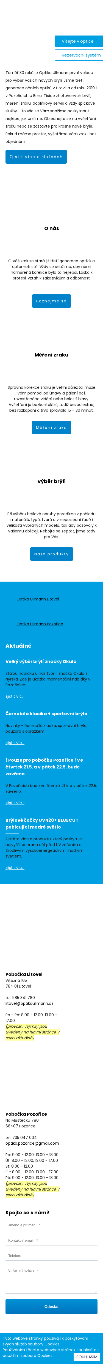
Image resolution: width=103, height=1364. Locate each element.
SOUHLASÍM (87, 1357)
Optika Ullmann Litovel (37, 599)
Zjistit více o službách (36, 157)
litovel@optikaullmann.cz (29, 1003)
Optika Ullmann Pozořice (39, 624)
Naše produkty (51, 554)
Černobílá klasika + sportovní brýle (46, 714)
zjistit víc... (14, 696)
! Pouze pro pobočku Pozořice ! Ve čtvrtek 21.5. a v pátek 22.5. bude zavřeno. (44, 767)
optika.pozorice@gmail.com (32, 1143)
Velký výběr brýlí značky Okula (41, 661)
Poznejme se (51, 301)
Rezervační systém (81, 55)
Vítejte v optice (78, 41)
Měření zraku (51, 427)
